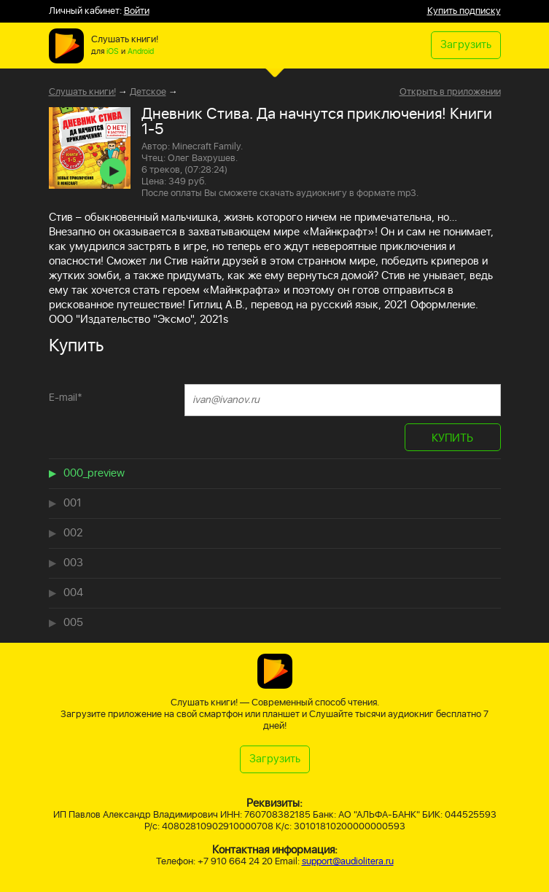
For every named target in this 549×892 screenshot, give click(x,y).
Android (141, 52)
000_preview (94, 473)
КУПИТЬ (452, 438)
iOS (112, 52)
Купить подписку (464, 11)
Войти (136, 11)
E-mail (65, 397)
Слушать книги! (82, 92)
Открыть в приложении (450, 92)
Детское (148, 92)
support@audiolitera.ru (348, 862)
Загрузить (465, 44)
